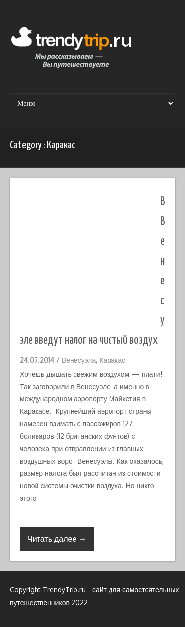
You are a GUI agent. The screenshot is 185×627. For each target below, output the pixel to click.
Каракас (112, 360)
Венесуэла (79, 360)
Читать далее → (56, 539)
